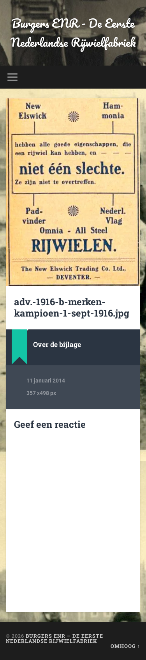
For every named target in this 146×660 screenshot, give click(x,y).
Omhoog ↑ (125, 646)
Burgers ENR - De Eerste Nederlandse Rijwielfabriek (73, 33)
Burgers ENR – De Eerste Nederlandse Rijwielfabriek (54, 638)
